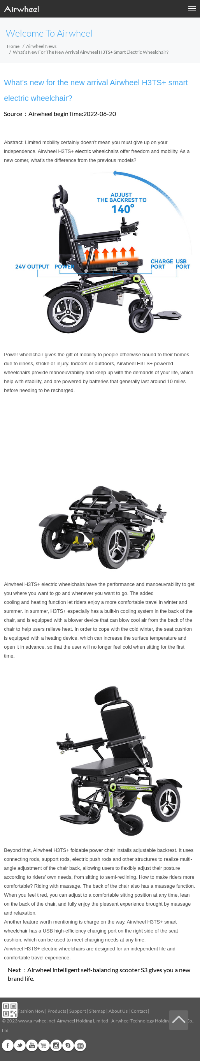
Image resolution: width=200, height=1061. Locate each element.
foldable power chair (92, 850)
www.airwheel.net (36, 1021)
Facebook (8, 1045)
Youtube (32, 1045)
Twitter (20, 1045)
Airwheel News (41, 46)
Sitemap (97, 1011)
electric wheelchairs (97, 151)
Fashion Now (31, 1011)
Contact (139, 1011)
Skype (68, 1045)
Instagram (56, 1045)
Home (13, 46)
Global (80, 1045)
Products (56, 1011)
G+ (44, 1045)
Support (77, 1011)
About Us (118, 1011)
